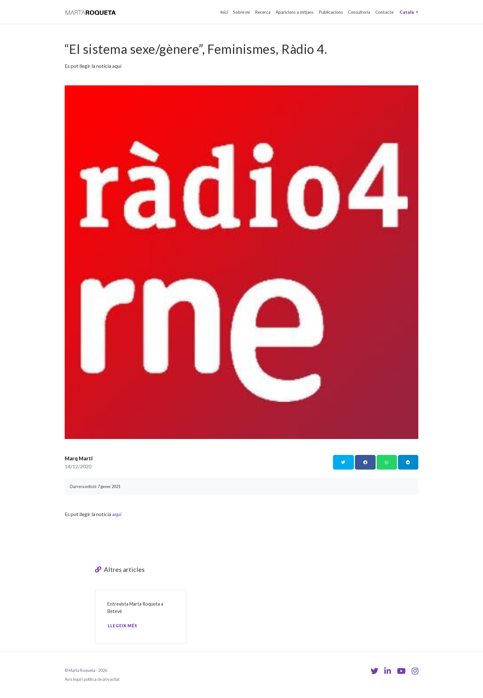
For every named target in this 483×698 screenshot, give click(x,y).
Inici (224, 12)
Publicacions (331, 12)
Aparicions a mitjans (295, 12)
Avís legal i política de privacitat (92, 679)
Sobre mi (241, 12)
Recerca (262, 12)
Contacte (384, 12)
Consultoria (359, 12)
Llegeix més (122, 625)
